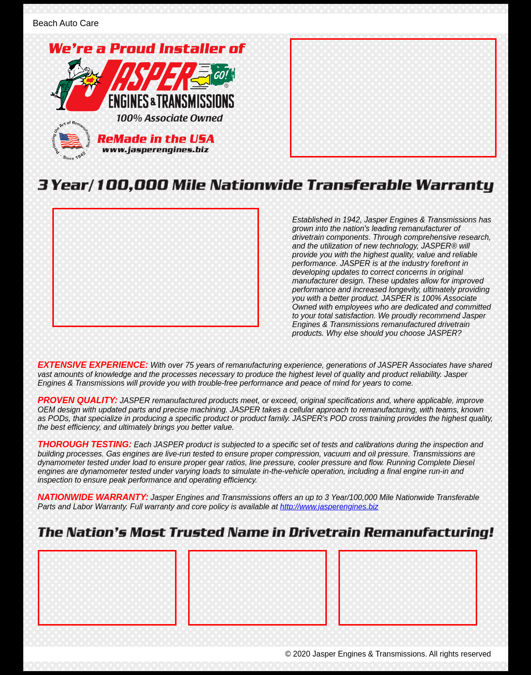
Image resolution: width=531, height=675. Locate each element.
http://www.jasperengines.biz (329, 506)
